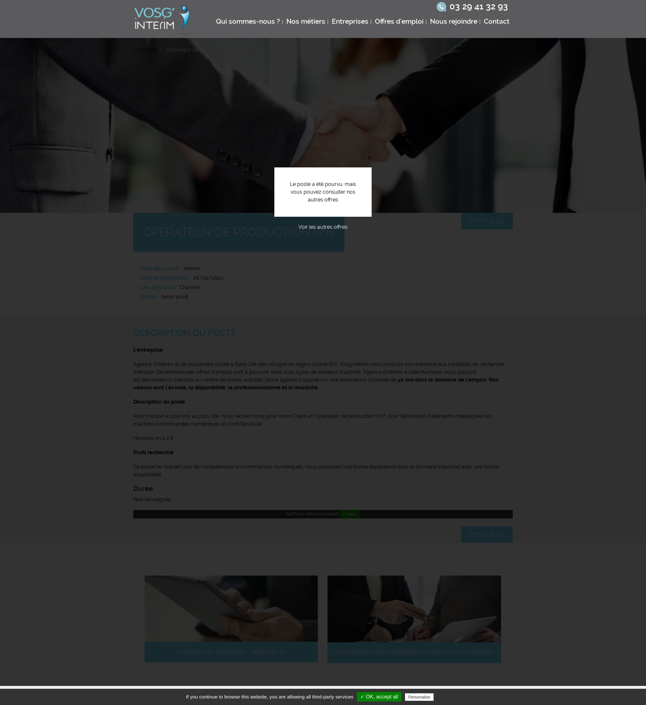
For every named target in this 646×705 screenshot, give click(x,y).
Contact (496, 21)
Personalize (419, 697)
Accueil (147, 50)
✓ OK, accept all (379, 696)
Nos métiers (305, 21)
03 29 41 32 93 (478, 6)
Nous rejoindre (453, 21)
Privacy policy (451, 696)
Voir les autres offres (323, 227)
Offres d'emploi (399, 21)
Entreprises (350, 21)
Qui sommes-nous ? (248, 21)
